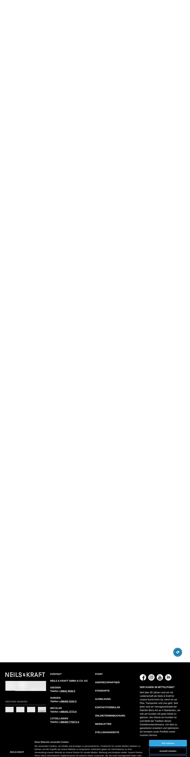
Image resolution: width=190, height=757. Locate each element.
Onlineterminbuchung (110, 715)
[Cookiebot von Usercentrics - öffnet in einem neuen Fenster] (17, 752)
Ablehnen (167, 740)
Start (99, 674)
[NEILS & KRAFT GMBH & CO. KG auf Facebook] (143, 677)
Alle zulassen (168, 725)
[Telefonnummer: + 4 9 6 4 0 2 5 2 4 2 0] (68, 701)
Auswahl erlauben (168, 732)
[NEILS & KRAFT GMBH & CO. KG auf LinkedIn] (168, 677)
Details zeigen (140, 752)
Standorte (102, 690)
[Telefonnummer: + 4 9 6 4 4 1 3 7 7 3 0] (68, 711)
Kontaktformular (107, 707)
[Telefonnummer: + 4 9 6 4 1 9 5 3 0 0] (67, 691)
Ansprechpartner (107, 682)
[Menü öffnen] (177, 652)
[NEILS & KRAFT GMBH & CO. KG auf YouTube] (160, 677)
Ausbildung (103, 699)
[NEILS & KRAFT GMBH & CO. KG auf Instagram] (151, 677)
